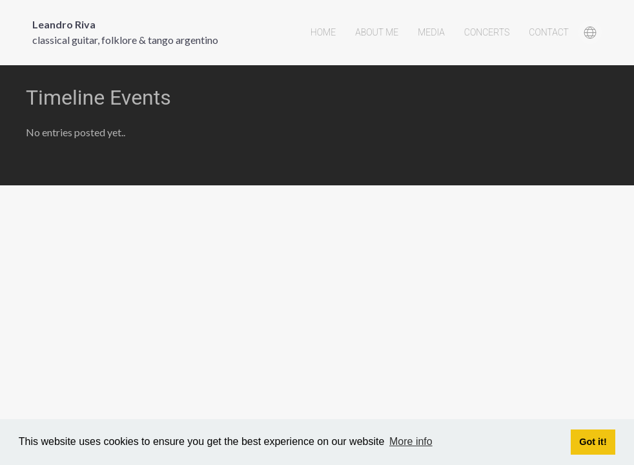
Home (323, 32)
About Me (376, 32)
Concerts (487, 32)
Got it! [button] (592, 442)
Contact (549, 32)
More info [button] (411, 441)
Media (431, 32)
